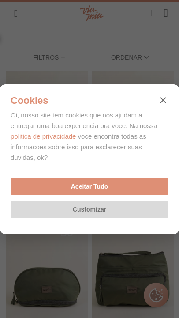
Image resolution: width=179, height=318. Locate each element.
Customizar (89, 209)
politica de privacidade (43, 136)
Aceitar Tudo (89, 186)
